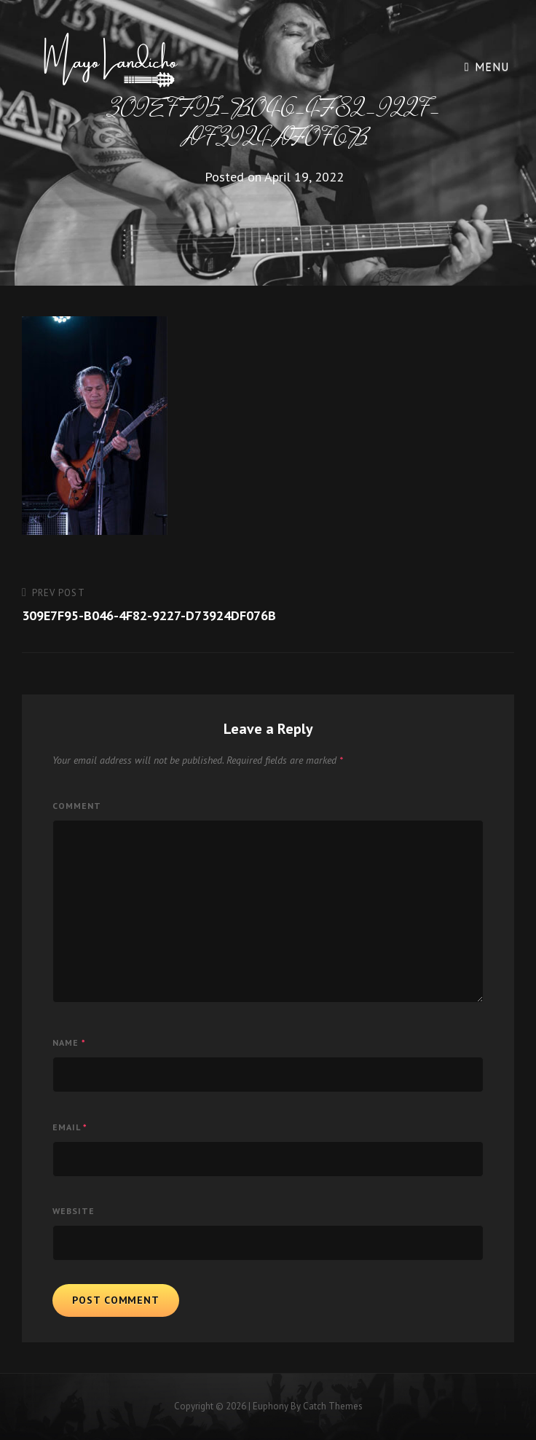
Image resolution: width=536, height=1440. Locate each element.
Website (73, 1210)
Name (69, 1042)
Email (69, 1127)
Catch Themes (333, 1406)
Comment (76, 805)
